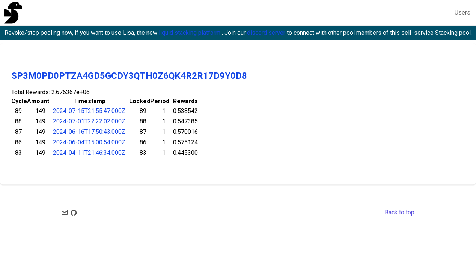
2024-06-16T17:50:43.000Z (89, 131)
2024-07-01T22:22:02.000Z (89, 121)
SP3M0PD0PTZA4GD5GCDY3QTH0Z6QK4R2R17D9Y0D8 (129, 75)
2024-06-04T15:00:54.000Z (89, 142)
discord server (267, 32)
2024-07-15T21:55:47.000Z (89, 110)
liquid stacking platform (190, 32)
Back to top (399, 212)
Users (462, 12)
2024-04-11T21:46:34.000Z (89, 152)
